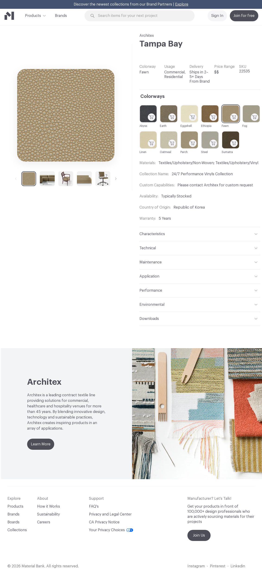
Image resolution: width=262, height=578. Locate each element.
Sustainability (48, 514)
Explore (181, 4)
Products (33, 15)
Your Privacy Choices (111, 530)
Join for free (244, 16)
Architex (146, 35)
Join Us (199, 535)
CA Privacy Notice (104, 522)
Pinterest (217, 566)
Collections (17, 530)
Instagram (196, 566)
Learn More (41, 444)
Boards (13, 522)
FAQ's (94, 506)
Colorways (152, 96)
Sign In (217, 16)
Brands (61, 16)
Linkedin (237, 566)
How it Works (48, 506)
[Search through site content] (142, 16)
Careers (43, 522)
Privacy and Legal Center (110, 514)
